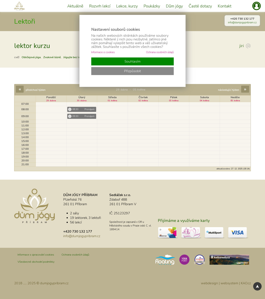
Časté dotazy (200, 6)
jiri (241, 46)
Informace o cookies (103, 52)
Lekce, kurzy (127, 6)
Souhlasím (132, 61)
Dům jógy (174, 6)
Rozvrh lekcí (99, 6)
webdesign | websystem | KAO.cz (226, 283)
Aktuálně (75, 6)
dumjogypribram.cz (54, 283)
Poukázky (151, 6)
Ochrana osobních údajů (75, 255)
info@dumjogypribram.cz (242, 22)
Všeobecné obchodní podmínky (36, 262)
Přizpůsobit (132, 71)
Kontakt (224, 6)
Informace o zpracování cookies (36, 255)
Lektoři (24, 21)
